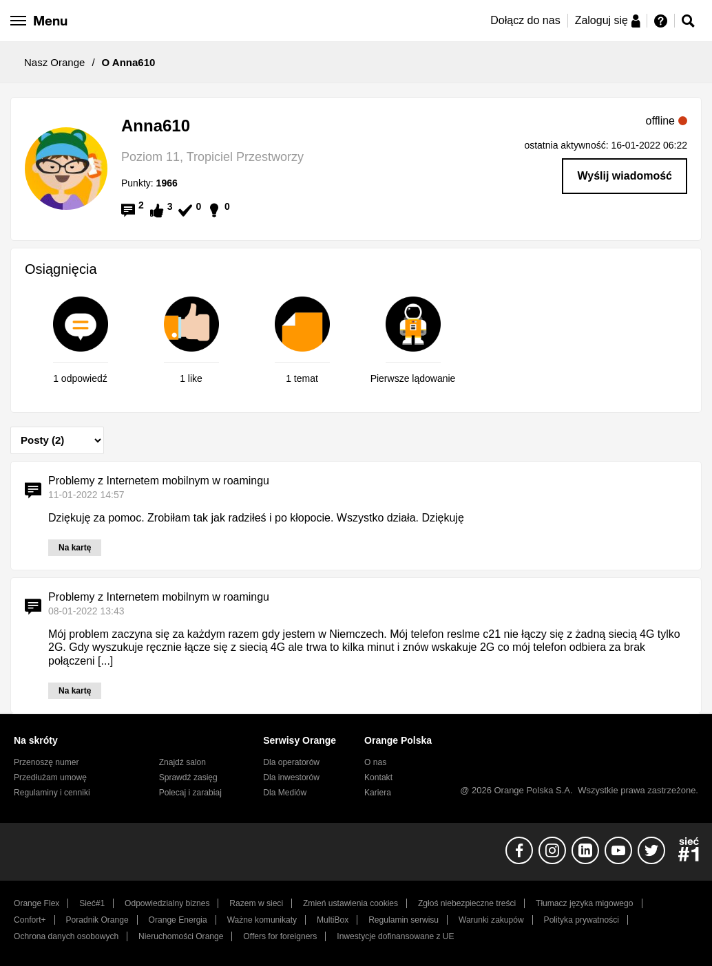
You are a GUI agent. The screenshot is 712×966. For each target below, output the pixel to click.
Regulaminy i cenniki (52, 792)
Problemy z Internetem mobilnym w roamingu (158, 480)
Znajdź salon (182, 762)
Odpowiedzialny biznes (167, 903)
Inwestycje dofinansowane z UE (395, 936)
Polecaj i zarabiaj (190, 792)
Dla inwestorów (291, 777)
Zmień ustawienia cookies (350, 903)
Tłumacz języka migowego (584, 903)
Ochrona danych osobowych (66, 936)
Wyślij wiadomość (624, 176)
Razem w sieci (256, 903)
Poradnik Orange (97, 920)
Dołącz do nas (525, 20)
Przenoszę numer (46, 762)
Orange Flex (36, 903)
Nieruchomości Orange (180, 936)
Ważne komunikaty (262, 920)
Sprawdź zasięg (188, 777)
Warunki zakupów (491, 920)
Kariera (377, 792)
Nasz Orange (54, 62)
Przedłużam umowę (50, 777)
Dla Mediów (284, 792)
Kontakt (378, 777)
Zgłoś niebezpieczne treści (467, 903)
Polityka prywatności (581, 920)
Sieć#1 (92, 903)
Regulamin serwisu (403, 920)
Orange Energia (178, 920)
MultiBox (332, 920)
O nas (375, 762)
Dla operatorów (291, 762)
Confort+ (30, 920)
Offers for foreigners (280, 936)
